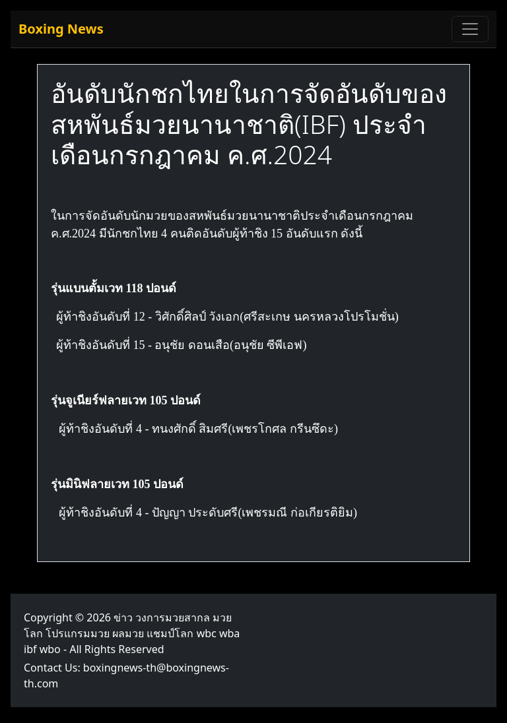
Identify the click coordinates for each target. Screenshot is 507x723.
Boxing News (61, 29)
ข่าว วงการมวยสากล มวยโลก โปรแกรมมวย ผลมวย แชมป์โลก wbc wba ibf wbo (132, 633)
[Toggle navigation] (470, 29)
